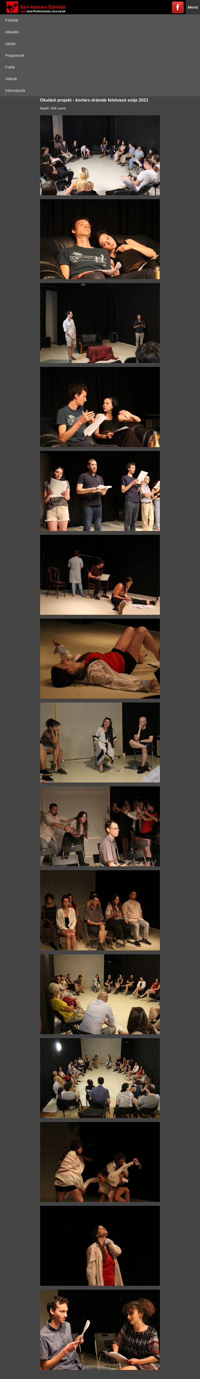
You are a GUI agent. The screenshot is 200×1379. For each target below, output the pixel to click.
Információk (15, 90)
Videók (11, 79)
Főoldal (11, 20)
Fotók (10, 67)
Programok (14, 55)
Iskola (10, 43)
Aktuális (12, 32)
